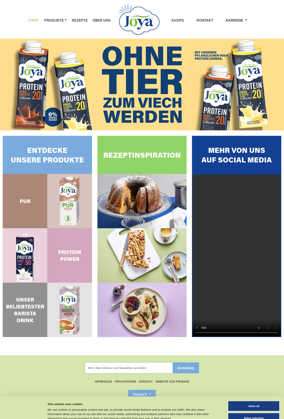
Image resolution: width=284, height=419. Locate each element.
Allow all (253, 385)
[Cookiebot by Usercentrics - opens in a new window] (23, 412)
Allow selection (254, 397)
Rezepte (80, 20)
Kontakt (205, 20)
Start (33, 20)
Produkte (54, 20)
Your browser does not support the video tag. (237, 255)
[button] (65, 20)
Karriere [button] (235, 20)
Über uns (102, 20)
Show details (190, 409)
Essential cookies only (253, 409)
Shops (178, 20)
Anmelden (185, 368)
